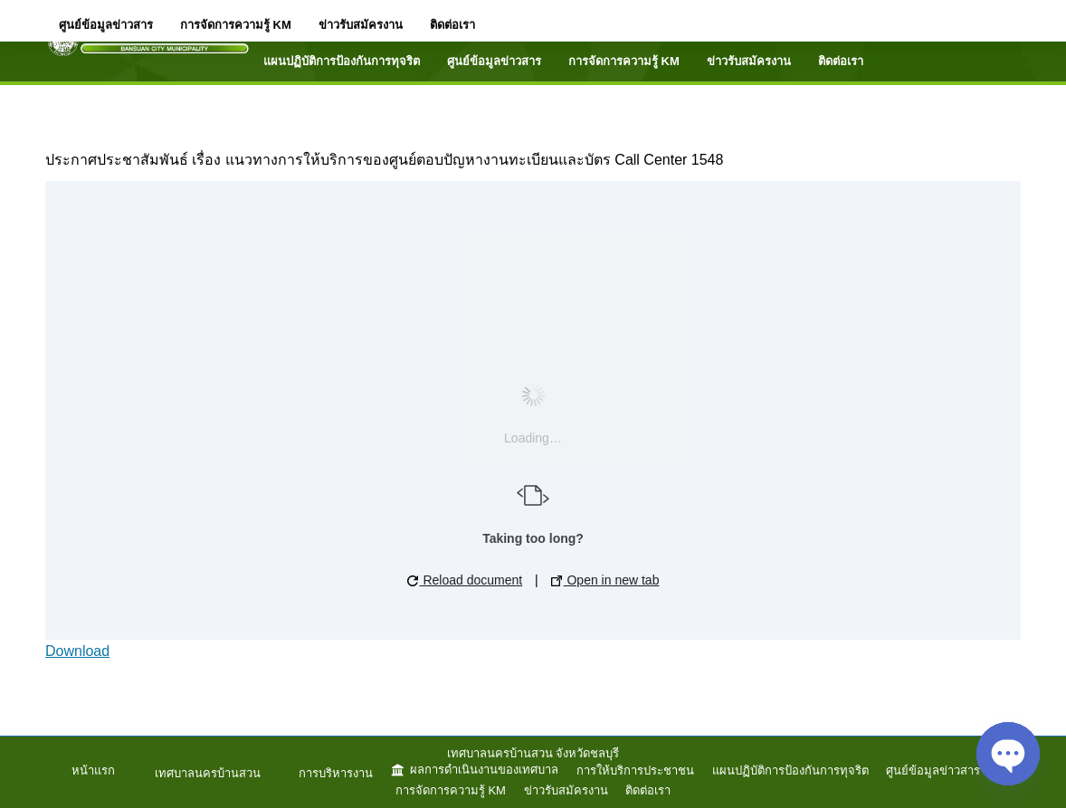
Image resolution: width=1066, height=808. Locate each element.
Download (77, 651)
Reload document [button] (465, 580)
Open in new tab (605, 580)
